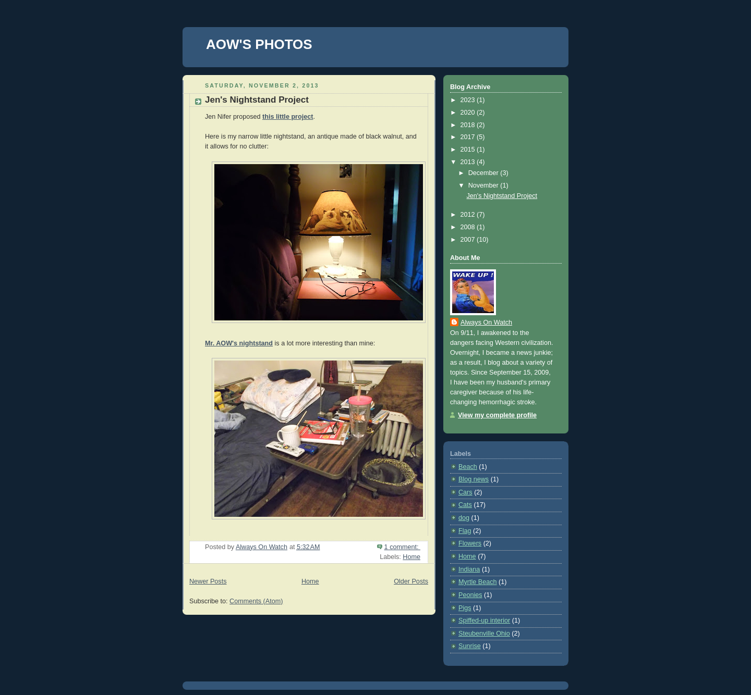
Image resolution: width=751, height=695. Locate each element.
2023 (469, 100)
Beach (467, 466)
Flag (464, 531)
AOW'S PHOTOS (259, 44)
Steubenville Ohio (484, 633)
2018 (469, 125)
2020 (469, 112)
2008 (469, 227)
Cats (465, 504)
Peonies (470, 595)
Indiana (469, 569)
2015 (469, 149)
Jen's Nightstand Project (257, 100)
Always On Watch (486, 322)
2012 (469, 214)
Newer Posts (207, 581)
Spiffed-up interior (484, 620)
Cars (465, 492)
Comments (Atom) (256, 601)
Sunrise (469, 646)
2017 (469, 137)
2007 (469, 239)
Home (411, 557)
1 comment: (402, 547)
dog (463, 518)
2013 (469, 162)
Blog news (473, 479)
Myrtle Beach (477, 582)
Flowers (469, 543)
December (484, 173)
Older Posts (411, 581)
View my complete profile (497, 415)
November (484, 185)
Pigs (464, 608)
